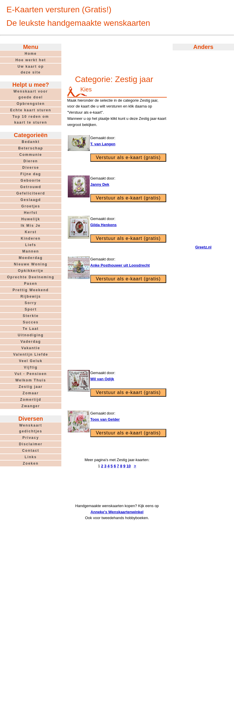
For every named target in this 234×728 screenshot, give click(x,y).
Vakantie (30, 348)
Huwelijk (30, 219)
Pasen (30, 284)
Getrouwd (30, 187)
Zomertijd (30, 400)
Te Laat (30, 329)
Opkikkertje (30, 271)
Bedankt (30, 142)
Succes (31, 322)
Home (31, 54)
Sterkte (31, 316)
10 (128, 466)
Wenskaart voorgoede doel (30, 94)
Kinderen (31, 238)
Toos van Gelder (105, 419)
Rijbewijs (30, 296)
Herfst (31, 213)
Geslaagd (30, 200)
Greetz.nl (203, 247)
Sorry (31, 303)
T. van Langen (102, 144)
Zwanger (30, 406)
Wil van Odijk (102, 379)
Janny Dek (99, 184)
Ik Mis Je (31, 226)
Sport (31, 309)
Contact (30, 451)
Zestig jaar (31, 387)
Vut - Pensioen (31, 374)
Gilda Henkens (103, 225)
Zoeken (31, 463)
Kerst (31, 232)
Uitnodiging (31, 335)
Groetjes (30, 206)
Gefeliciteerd (30, 193)
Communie (30, 155)
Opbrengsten (31, 104)
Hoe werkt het (30, 60)
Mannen (30, 251)
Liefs (30, 245)
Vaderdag (30, 342)
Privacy (30, 438)
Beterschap (30, 148)
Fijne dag (30, 174)
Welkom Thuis (30, 380)
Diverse (30, 168)
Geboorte (30, 180)
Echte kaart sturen (30, 110)
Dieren (30, 161)
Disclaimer (31, 444)
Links (31, 457)
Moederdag (31, 258)
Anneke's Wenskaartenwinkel (117, 512)
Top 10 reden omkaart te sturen (30, 120)
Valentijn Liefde (30, 354)
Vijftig (30, 367)
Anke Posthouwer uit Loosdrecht (120, 265)
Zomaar (30, 393)
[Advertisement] (117, 56)
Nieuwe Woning (30, 264)
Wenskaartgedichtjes (30, 428)
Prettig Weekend (31, 290)
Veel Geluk (31, 361)
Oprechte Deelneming (30, 277)
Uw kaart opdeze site (31, 69)
